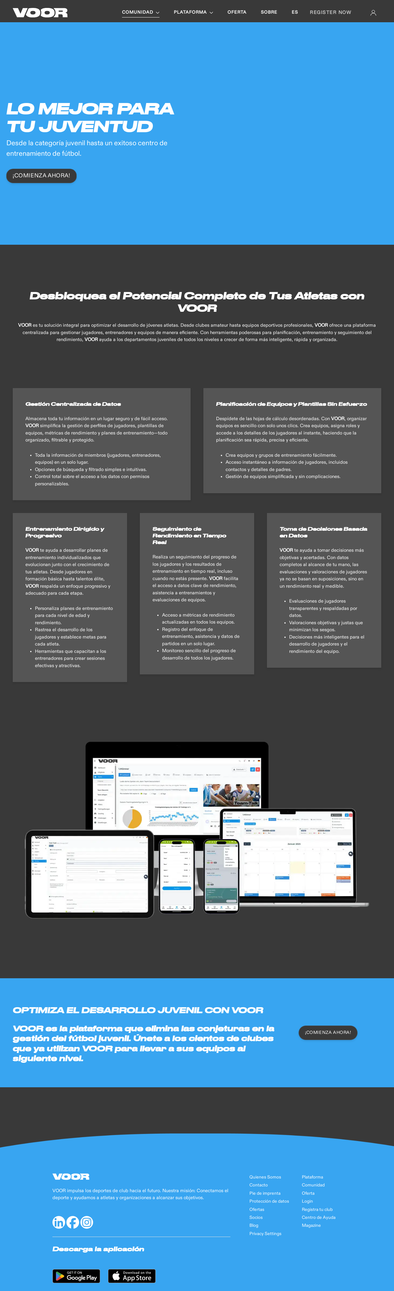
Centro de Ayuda (319, 1217)
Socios (256, 1217)
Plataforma (312, 1177)
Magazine (311, 1225)
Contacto (258, 1185)
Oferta (308, 1193)
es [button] (295, 12)
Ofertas (256, 1209)
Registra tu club (317, 1209)
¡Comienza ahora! (41, 176)
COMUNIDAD (141, 12)
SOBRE (269, 12)
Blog (253, 1225)
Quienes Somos (265, 1177)
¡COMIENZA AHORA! (328, 1032)
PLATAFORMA (193, 12)
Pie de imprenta (265, 1193)
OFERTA (237, 12)
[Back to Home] (40, 12)
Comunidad (313, 1185)
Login (307, 1201)
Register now (330, 12)
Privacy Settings (265, 1234)
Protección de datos (269, 1201)
